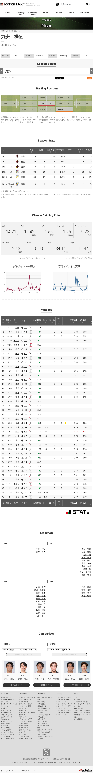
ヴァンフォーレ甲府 (25, 719)
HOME (7, 13)
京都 (17, 397)
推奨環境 (34, 759)
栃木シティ (22, 710)
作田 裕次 (86, 549)
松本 (17, 384)
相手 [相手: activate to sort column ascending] (16, 321)
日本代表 (77, 699)
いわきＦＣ (22, 708)
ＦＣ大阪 (40, 717)
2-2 (25, 458)
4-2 (25, 340)
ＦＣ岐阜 (40, 712)
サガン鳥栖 (22, 734)
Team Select (83, 13)
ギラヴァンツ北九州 (43, 732)
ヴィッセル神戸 (6, 730)
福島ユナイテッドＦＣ (44, 697)
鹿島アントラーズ (7, 697)
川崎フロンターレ (7, 715)
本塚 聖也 (41, 601)
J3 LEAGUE (41, 694)
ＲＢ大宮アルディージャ (27, 712)
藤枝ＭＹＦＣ (23, 728)
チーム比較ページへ (23, 655)
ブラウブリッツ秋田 (25, 704)
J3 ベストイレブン (62, 715)
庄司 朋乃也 (85, 572)
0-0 (25, 384)
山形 (17, 401)
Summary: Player (32, 14)
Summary (59, 694)
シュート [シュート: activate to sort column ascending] (79, 151)
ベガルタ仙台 (23, 702)
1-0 (25, 332)
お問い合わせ (64, 759)
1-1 (25, 336)
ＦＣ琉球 (40, 738)
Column (58, 13)
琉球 (17, 406)
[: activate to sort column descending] (3, 150)
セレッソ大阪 (5, 728)
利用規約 (27, 759)
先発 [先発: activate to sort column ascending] (41, 151)
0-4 (25, 432)
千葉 (17, 354)
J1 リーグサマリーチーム (64, 697)
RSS (89, 78)
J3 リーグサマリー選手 (63, 712)
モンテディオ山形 (25, 706)
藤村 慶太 (41, 593)
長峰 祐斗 (86, 575)
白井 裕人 (41, 552)
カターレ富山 (23, 723)
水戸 (17, 375)
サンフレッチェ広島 (7, 734)
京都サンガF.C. (6, 723)
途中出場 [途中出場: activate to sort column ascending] (50, 151)
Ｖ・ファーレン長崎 (7, 738)
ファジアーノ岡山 (7, 732)
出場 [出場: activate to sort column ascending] (31, 151)
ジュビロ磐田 (23, 725)
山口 (17, 380)
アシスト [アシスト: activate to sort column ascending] (59, 320)
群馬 (17, 427)
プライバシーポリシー (45, 759)
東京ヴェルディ (6, 710)
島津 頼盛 (41, 610)
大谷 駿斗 (86, 596)
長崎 (17, 327)
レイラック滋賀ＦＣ (43, 715)
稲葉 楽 (87, 569)
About (71, 13)
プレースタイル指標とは (82, 710)
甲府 (17, 371)
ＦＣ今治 (22, 732)
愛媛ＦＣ (40, 728)
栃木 (17, 367)
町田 (17, 349)
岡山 (17, 332)
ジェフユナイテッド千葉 (9, 704)
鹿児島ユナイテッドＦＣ (45, 736)
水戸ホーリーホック (7, 699)
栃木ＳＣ (40, 699)
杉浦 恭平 (86, 593)
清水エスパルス (6, 719)
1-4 (25, 401)
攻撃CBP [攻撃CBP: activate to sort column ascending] (74, 321)
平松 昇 (42, 604)
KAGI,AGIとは (78, 708)
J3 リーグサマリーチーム (64, 710)
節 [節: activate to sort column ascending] (3, 321)
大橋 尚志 (41, 587)
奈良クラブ (41, 719)
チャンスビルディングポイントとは (31, 258)
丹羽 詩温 (86, 587)
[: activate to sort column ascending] (9, 150)
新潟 (17, 358)
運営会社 (56, 759)
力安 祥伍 (41, 613)
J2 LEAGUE (23, 694)
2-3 (25, 375)
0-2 (25, 371)
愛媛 (17, 393)
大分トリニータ (24, 736)
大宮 (17, 388)
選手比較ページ (16, 685)
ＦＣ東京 (4, 708)
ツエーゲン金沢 (42, 710)
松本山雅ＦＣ (41, 706)
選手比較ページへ (69, 655)
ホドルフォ (41, 616)
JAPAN (46, 13)
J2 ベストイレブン (62, 708)
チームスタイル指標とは (82, 712)
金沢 (23, 156)
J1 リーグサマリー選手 (63, 699)
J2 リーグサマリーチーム (64, 704)
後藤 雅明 (41, 549)
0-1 (25, 354)
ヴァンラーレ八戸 (25, 699)
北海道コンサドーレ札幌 (27, 697)
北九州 (16, 336)
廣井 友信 (86, 566)
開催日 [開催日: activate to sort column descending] (9, 321)
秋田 (17, 362)
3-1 (25, 393)
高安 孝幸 (86, 563)
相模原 (16, 345)
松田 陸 (87, 555)
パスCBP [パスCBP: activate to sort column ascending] (82, 321)
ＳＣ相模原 (41, 704)
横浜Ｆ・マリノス (7, 717)
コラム (76, 697)
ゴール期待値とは (79, 719)
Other (76, 694)
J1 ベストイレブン (62, 702)
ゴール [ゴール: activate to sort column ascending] (70, 151)
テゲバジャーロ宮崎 (25, 738)
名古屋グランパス (7, 721)
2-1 (25, 345)
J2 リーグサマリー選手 (63, 706)
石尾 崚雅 (86, 552)
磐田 (17, 419)
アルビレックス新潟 (25, 721)
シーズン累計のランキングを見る (78, 258)
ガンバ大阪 (4, 725)
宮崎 (23, 172)
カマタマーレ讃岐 (43, 725)
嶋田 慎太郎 (40, 590)
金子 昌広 (41, 598)
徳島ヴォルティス (25, 730)
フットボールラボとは (81, 702)
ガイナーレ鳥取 (42, 721)
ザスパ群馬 (41, 702)
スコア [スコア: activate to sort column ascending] (24, 321)
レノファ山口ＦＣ (43, 723)
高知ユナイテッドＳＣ (44, 730)
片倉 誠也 (86, 560)
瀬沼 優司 (86, 590)
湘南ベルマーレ (24, 717)
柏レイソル (4, 706)
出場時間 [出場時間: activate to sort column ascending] (60, 151)
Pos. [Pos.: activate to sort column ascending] (45, 321)
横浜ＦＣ (22, 715)
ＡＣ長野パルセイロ (43, 708)
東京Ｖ (16, 340)
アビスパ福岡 (5, 736)
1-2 (25, 327)
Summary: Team (20, 14)
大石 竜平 (41, 596)
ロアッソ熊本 (41, 734)
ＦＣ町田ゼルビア (7, 712)
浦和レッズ (4, 702)
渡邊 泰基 (86, 557)
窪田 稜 (42, 607)
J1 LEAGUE (4, 694)
